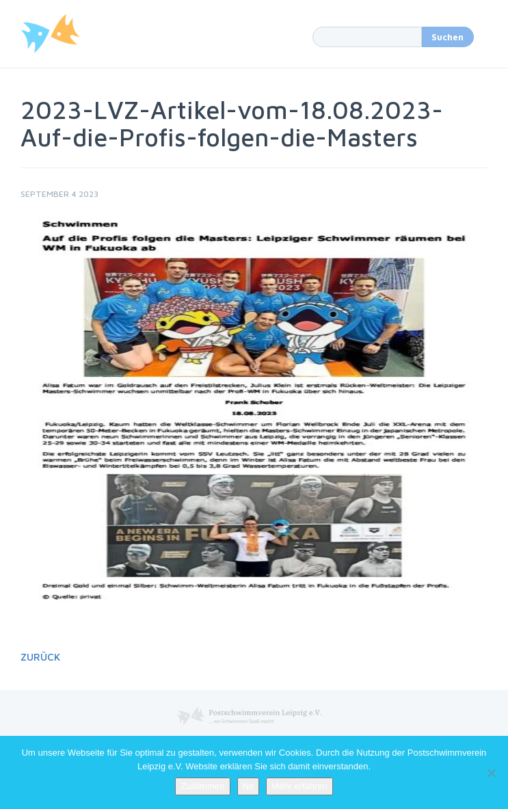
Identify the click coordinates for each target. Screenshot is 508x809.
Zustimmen (202, 786)
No (248, 786)
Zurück (40, 657)
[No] (491, 773)
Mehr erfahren (299, 786)
